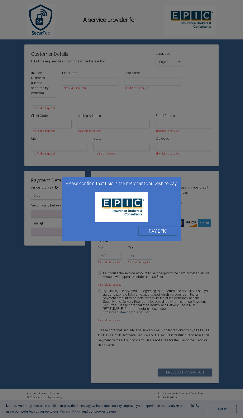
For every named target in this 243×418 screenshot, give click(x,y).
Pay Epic (158, 231)
